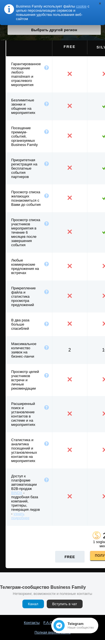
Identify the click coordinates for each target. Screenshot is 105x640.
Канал (33, 604)
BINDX (16, 493)
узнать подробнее (20, 516)
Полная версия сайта (52, 632)
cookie (81, 6)
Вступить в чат (64, 604)
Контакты (31, 623)
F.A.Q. (48, 623)
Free (69, 557)
